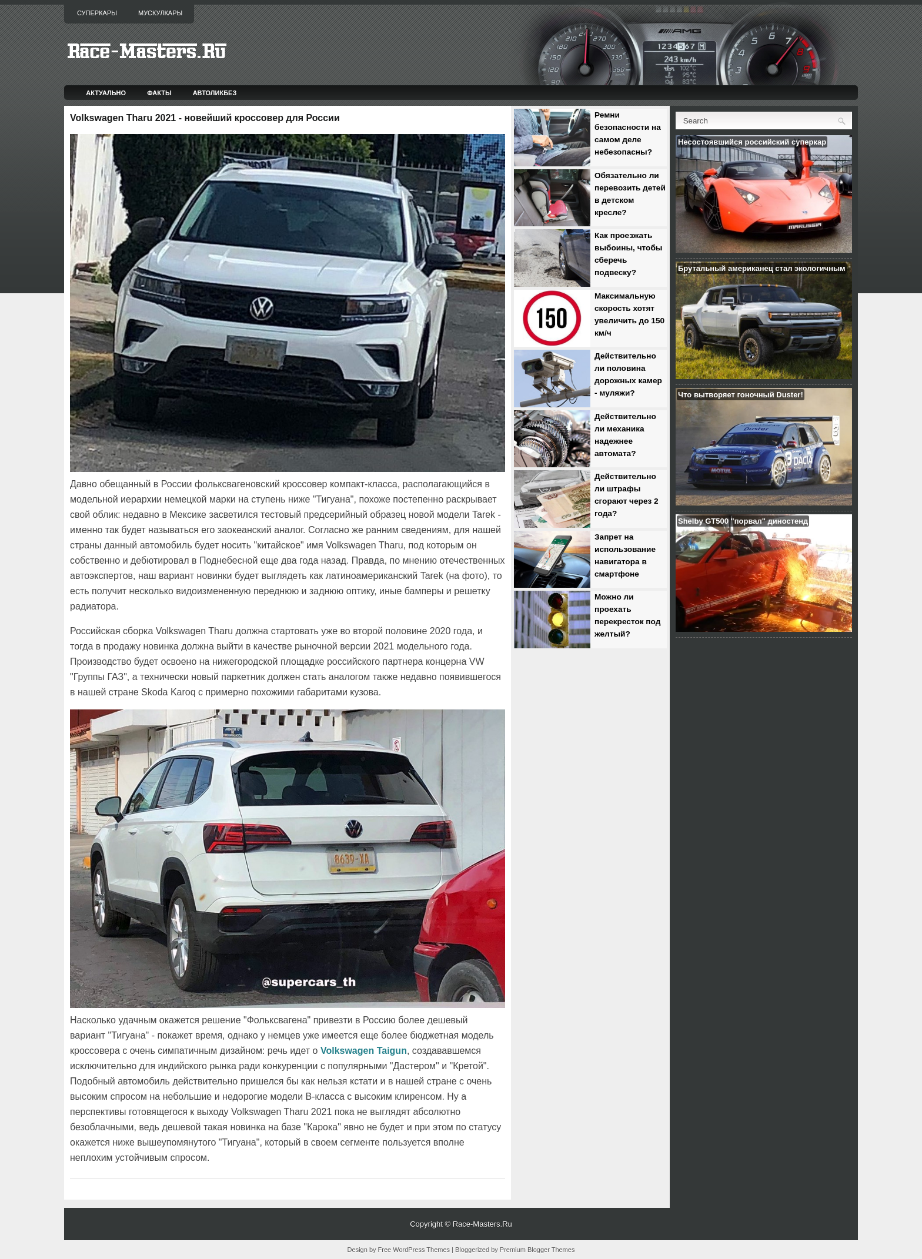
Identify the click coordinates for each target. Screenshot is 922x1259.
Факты (159, 92)
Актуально (106, 92)
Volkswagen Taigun (363, 1051)
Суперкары (97, 12)
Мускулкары (160, 12)
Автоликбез (215, 92)
